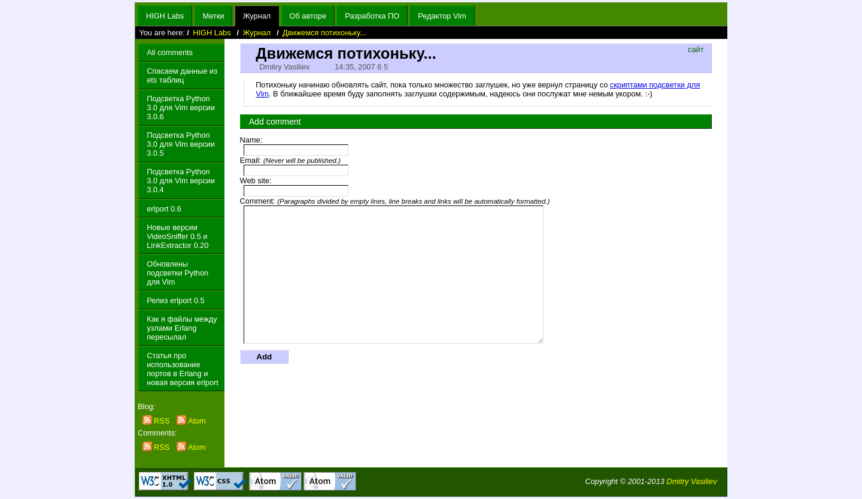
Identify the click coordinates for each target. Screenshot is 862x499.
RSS (157, 420)
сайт (696, 49)
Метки (213, 15)
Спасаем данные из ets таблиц (182, 75)
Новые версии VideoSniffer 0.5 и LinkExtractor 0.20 (177, 236)
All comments (170, 52)
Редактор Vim (442, 15)
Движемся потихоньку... (324, 32)
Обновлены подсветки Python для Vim (177, 272)
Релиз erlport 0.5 (175, 300)
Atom (191, 420)
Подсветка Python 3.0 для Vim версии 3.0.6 (181, 107)
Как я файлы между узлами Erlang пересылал (182, 327)
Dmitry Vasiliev (691, 481)
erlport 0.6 (164, 208)
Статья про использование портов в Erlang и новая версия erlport (182, 369)
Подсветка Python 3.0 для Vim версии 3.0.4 (181, 180)
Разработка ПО (372, 15)
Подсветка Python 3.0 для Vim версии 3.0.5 (181, 144)
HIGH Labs (165, 15)
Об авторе (308, 15)
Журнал (257, 15)
